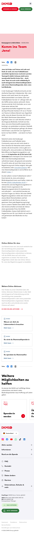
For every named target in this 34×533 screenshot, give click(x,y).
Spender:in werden (10, 9)
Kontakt (6, 466)
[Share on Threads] (15, 62)
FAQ (5, 461)
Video (9, 172)
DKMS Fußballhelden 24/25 (16, 182)
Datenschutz (23, 522)
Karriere (6, 480)
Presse (6, 471)
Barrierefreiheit (6, 525)
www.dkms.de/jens (20, 167)
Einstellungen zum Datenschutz (11, 527)
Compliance (13, 522)
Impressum (5, 522)
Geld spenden (26, 9)
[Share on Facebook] (8, 62)
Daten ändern (8, 475)
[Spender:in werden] (23, 416)
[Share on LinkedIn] (12, 62)
